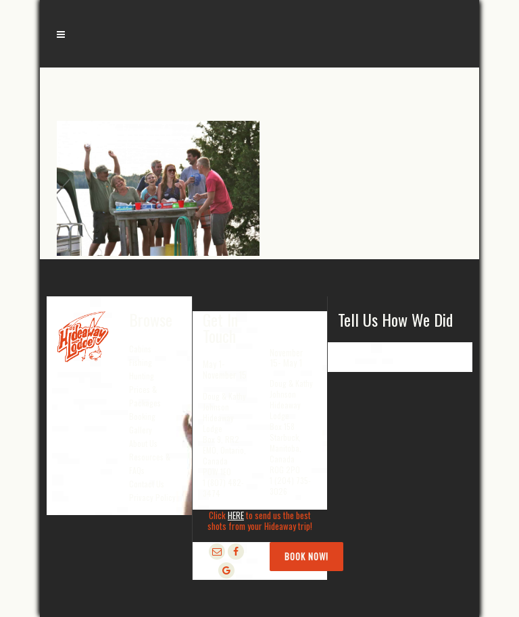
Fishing (140, 362)
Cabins (140, 348)
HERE (236, 515)
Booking (142, 416)
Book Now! (306, 556)
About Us (143, 443)
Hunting (141, 375)
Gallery (140, 429)
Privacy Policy (152, 497)
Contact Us (146, 483)
